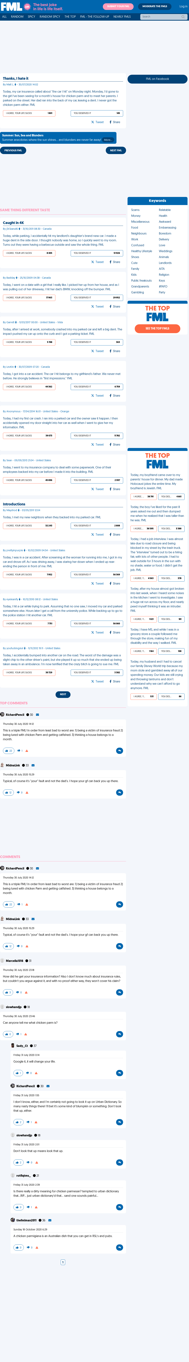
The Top (70, 16)
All (4, 16)
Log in (184, 6)
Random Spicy (50, 16)
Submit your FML (118, 6)
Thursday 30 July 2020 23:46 (19, 1016)
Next (63, 694)
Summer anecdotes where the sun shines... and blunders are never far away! (58, 138)
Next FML (116, 150)
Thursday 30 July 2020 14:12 (18, 724)
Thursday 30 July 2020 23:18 (18, 970)
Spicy (31, 16)
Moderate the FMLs (154, 6)
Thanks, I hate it (15, 79)
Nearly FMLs (122, 16)
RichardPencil (15, 715)
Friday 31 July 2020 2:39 (26, 1185)
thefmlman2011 (26, 1220)
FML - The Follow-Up (94, 16)
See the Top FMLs (157, 328)
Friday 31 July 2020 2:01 (26, 1144)
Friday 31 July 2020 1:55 (26, 1095)
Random (17, 16)
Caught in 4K (13, 223)
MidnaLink (13, 765)
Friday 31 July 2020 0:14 (26, 1055)
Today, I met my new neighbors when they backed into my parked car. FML (52, 517)
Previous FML (13, 150)
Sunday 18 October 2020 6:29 (30, 1229)
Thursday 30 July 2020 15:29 (18, 774)
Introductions (14, 504)
